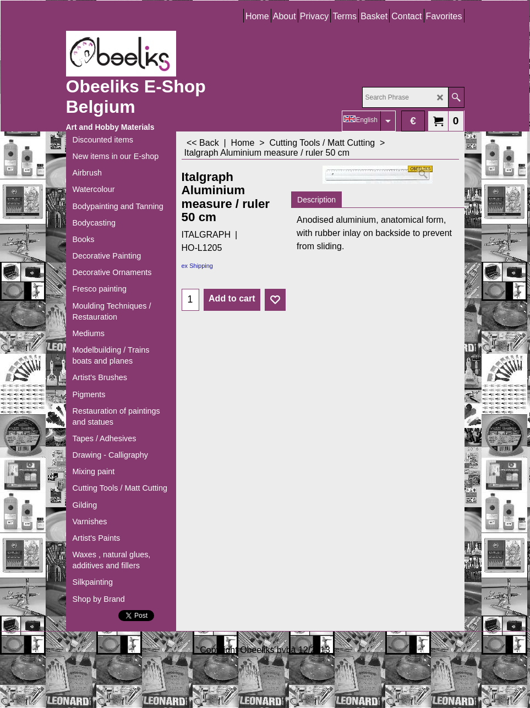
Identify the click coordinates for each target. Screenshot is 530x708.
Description (316, 199)
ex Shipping (198, 265)
